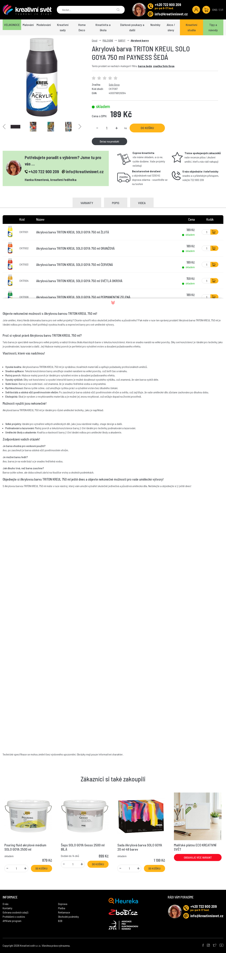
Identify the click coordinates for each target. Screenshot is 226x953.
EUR (221, 9)
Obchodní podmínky (68, 916)
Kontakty (7, 908)
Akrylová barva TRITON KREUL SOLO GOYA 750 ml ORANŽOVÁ (75, 248)
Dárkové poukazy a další (132, 27)
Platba (61, 908)
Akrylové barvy (140, 40)
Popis (115, 203)
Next (80, 126)
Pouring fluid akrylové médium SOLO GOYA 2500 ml (25, 847)
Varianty (87, 203)
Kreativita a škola (103, 27)
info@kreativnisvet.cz (171, 14)
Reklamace (64, 912)
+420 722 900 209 (168, 4)
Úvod (94, 40)
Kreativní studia (191, 27)
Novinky (155, 25)
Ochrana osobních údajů (15, 912)
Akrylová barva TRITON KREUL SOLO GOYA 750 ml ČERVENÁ (74, 265)
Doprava (62, 904)
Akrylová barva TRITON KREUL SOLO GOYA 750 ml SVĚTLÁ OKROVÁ (79, 281)
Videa (142, 203)
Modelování (44, 25)
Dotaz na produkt (109, 141)
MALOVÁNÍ (108, 40)
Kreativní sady (63, 27)
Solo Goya (114, 84)
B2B (60, 920)
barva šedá (145, 66)
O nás (5, 904)
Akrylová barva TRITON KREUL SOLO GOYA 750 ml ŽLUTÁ (72, 232)
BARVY (121, 40)
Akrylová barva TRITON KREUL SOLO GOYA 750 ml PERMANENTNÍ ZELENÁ (83, 297)
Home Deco (82, 27)
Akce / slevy (171, 27)
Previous (4, 126)
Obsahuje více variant (198, 857)
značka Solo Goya (163, 66)
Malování (28, 25)
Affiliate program (12, 920)
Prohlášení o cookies (14, 916)
